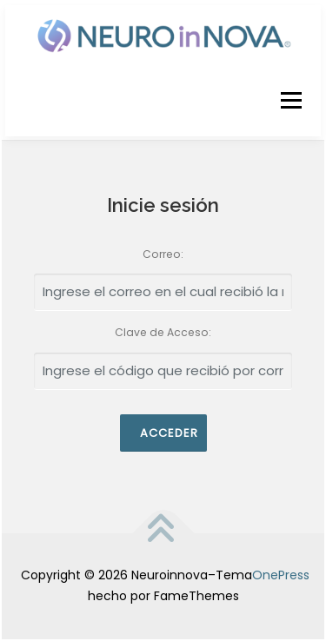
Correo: (163, 254)
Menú (291, 100)
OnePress (280, 575)
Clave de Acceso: (163, 332)
